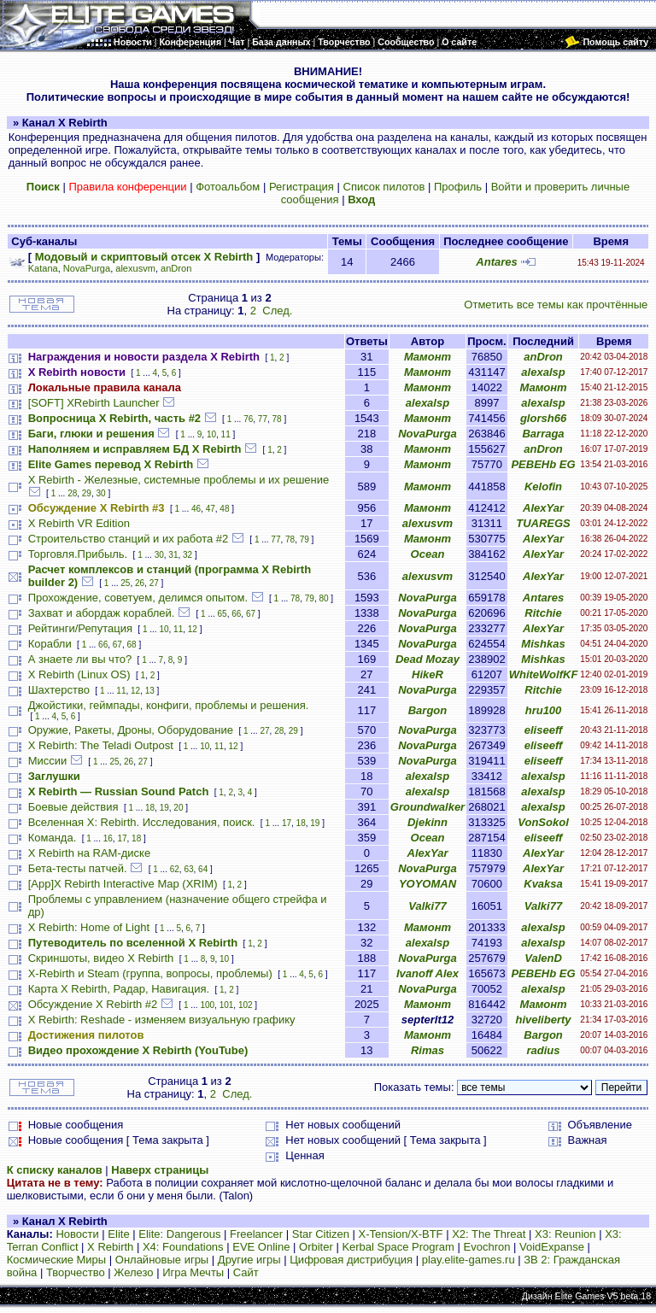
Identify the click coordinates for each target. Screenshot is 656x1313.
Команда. (52, 837)
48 (224, 508)
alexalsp (543, 372)
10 (211, 434)
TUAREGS (543, 523)
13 (150, 690)
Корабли (50, 643)
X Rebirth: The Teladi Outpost (100, 745)
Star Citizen (320, 1234)
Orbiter (316, 1246)
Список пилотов (384, 186)
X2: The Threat (488, 1234)
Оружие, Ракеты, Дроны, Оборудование (130, 730)
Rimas (427, 1050)
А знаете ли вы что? (80, 659)
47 (210, 508)
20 (178, 807)
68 (131, 644)
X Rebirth (110, 1246)
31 (173, 555)
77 (262, 419)
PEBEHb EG (543, 464)
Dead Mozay (427, 659)
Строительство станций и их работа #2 (128, 538)
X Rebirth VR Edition (79, 523)
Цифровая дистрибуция (351, 1259)
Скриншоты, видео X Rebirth (101, 958)
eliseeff (543, 730)
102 (245, 1005)
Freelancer (256, 1234)
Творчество (75, 1272)
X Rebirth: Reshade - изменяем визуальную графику (162, 1019)
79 (304, 539)
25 (125, 583)
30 (101, 493)
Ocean (428, 554)
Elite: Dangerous (179, 1234)
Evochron (487, 1246)
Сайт (246, 1272)
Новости (77, 1234)
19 (164, 807)
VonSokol (543, 822)
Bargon (428, 710)
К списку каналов (54, 1170)
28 (72, 493)
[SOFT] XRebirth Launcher (94, 402)
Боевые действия (73, 806)
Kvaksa (543, 883)
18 (150, 807)
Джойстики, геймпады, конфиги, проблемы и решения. (168, 705)
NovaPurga (86, 268)
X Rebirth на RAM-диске (89, 853)
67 (250, 613)
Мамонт (427, 356)
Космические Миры (56, 1259)
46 (196, 508)
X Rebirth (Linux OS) (79, 674)
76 (248, 419)
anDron (176, 268)
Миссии (47, 760)
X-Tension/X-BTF (401, 1234)
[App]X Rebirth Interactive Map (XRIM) (123, 883)
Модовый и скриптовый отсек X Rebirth (144, 256)
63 (188, 869)
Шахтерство (59, 689)
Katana (43, 268)
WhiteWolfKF (543, 674)
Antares (496, 261)
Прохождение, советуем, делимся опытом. (138, 597)
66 (236, 613)
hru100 (543, 710)
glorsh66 (543, 418)
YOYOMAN (427, 883)
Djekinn (427, 822)
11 (226, 434)
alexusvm (135, 268)
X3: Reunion (565, 1234)
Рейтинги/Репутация (80, 628)
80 (323, 598)
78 (277, 419)
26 (139, 583)
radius (543, 1050)
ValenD (543, 958)
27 (154, 583)
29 (86, 493)
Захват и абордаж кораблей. (101, 613)
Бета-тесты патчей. (77, 868)
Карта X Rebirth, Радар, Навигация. (118, 988)
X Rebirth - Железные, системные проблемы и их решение (179, 479)
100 (207, 1005)
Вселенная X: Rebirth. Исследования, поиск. (141, 822)
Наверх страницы (159, 1170)
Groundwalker (427, 806)
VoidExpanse (551, 1246)
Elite (118, 1234)
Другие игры (249, 1259)
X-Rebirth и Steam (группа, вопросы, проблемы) (150, 973)
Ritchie (542, 613)
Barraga (543, 433)
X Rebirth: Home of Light (88, 927)
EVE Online (261, 1246)
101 (227, 1005)
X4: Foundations (183, 1246)
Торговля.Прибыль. (78, 554)
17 (286, 823)
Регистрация (301, 186)
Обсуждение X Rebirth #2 (93, 1004)
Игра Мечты (193, 1272)
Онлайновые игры (161, 1259)
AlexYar (543, 507)
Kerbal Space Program (398, 1246)
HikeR (427, 674)
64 (203, 869)
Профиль (458, 186)
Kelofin (543, 486)
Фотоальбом (228, 186)
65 (222, 613)
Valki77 (427, 906)
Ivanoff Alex (427, 973)
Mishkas (543, 643)
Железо (133, 1272)
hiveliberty (543, 1019)
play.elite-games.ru (468, 1259)
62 (174, 869)
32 (187, 555)
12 (192, 629)
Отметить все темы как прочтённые (555, 304)
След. (277, 310)
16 (108, 838)
